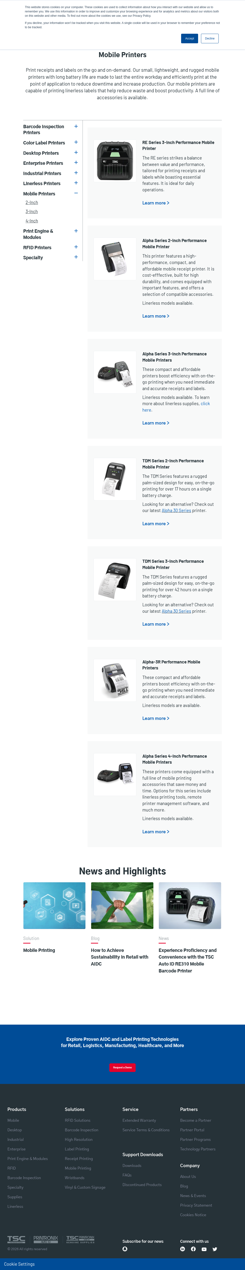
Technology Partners (198, 1149)
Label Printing (77, 1149)
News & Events (193, 1196)
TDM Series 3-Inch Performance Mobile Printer (173, 564)
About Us (188, 1177)
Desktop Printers (41, 153)
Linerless (15, 1207)
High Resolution (79, 1140)
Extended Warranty (139, 1120)
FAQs (127, 1175)
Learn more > (155, 203)
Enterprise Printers (43, 163)
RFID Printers (37, 248)
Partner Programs (195, 1140)
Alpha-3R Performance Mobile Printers (171, 665)
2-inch (32, 202)
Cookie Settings (19, 1264)
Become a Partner (195, 1120)
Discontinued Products (142, 1185)
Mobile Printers (39, 194)
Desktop (14, 1130)
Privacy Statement (196, 1205)
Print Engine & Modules (38, 234)
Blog (184, 1186)
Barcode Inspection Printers (43, 130)
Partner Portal (192, 1130)
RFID (11, 1168)
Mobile (13, 1120)
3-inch (32, 211)
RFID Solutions (77, 1120)
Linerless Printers (42, 184)
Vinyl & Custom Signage (85, 1187)
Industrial (15, 1140)
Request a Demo (122, 1067)
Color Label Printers (44, 143)
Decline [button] (210, 38)
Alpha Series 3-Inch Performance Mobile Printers (174, 357)
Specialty (33, 258)
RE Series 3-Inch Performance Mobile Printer (178, 145)
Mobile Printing (39, 950)
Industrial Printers (42, 173)
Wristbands (74, 1178)
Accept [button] (189, 38)
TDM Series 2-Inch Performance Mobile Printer (173, 463)
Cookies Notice (193, 1215)
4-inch (32, 220)
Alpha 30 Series (176, 510)
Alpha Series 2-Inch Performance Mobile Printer (174, 243)
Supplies (14, 1197)
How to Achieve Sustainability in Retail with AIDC (119, 957)
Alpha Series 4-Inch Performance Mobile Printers (174, 759)
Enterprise (16, 1149)
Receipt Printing (79, 1159)
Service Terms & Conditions (146, 1130)
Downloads (131, 1166)
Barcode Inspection (24, 1178)
